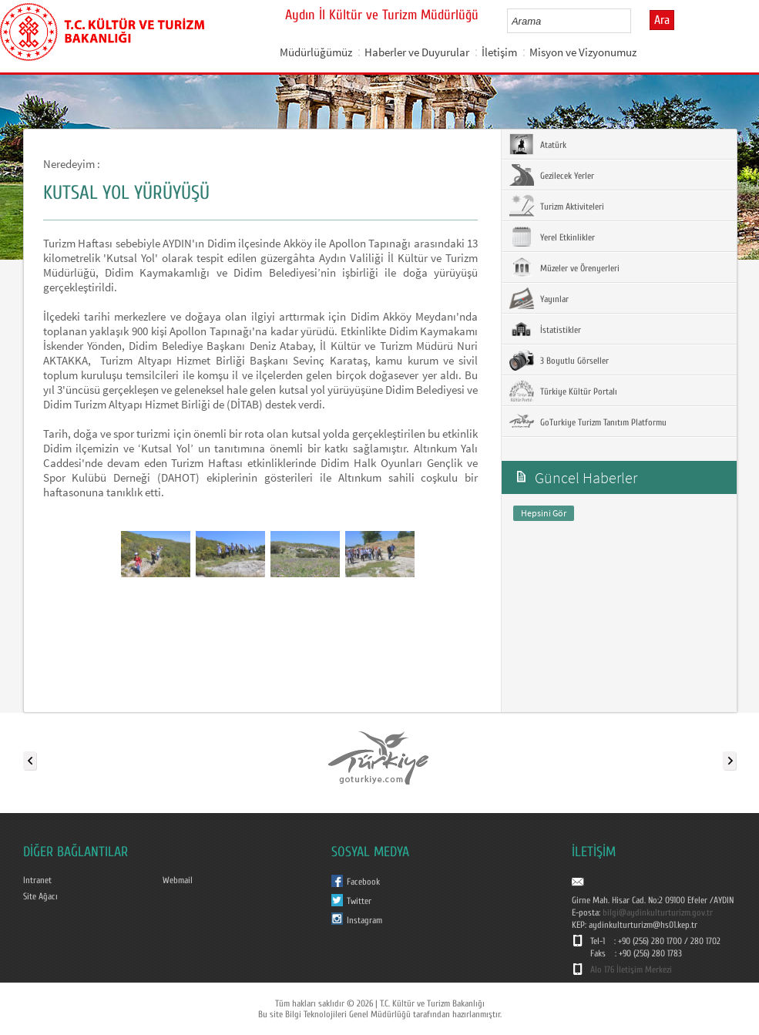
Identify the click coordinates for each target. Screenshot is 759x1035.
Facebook (363, 881)
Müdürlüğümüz (316, 52)
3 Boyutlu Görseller (559, 360)
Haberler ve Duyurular (416, 52)
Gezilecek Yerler (551, 175)
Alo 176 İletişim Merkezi (631, 969)
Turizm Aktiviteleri (556, 206)
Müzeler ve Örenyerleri (564, 267)
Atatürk (537, 144)
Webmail (178, 880)
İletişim (499, 52)
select (635, 20)
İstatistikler (545, 329)
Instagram (364, 920)
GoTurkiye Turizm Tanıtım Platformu (588, 421)
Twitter (359, 901)
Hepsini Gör (543, 513)
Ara (662, 20)
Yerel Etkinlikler (552, 236)
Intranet (37, 880)
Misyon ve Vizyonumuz (582, 52)
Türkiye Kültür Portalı (563, 391)
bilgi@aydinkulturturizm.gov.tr (658, 912)
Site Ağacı (40, 896)
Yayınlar (539, 298)
